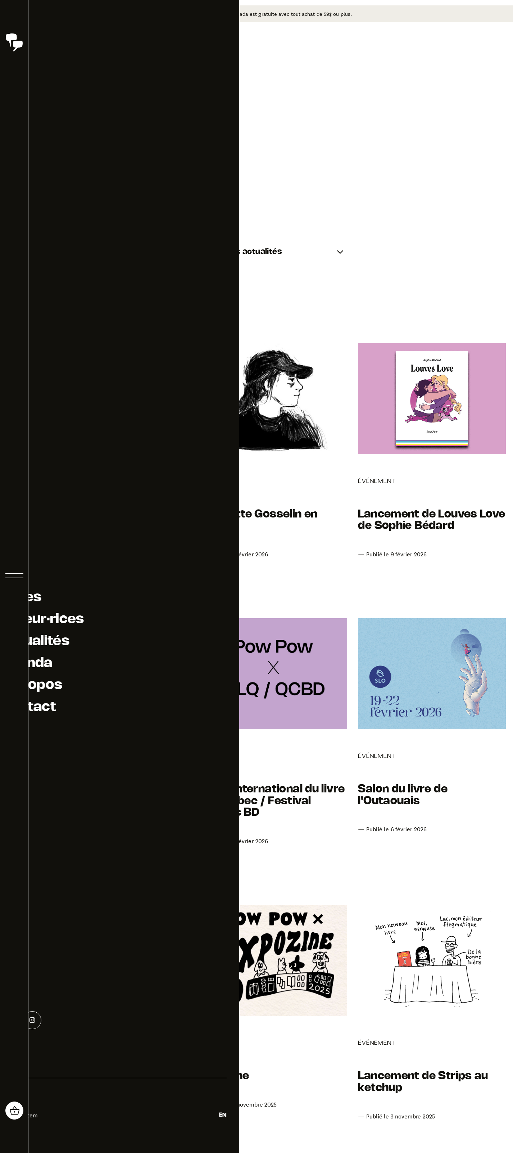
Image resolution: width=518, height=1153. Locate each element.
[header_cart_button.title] (14, 1111)
